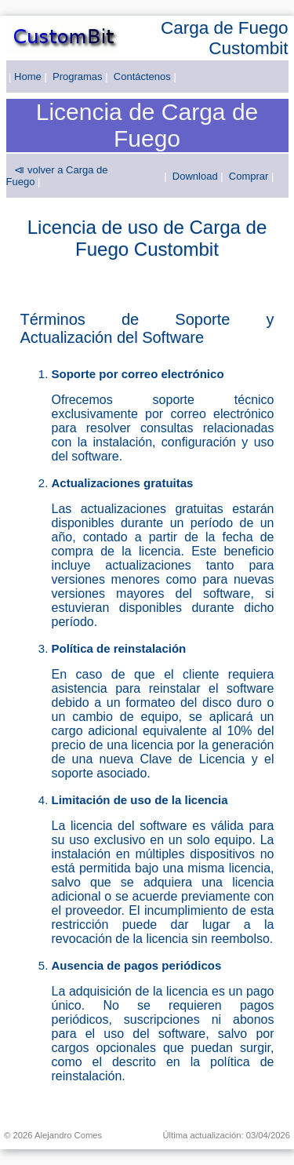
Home (28, 76)
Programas (78, 76)
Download (195, 176)
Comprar (249, 176)
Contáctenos (142, 76)
